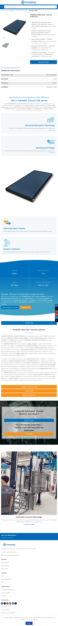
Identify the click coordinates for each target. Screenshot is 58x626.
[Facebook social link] (2, 603)
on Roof (54, 87)
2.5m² (55, 79)
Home (3, 10)
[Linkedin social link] (13, 603)
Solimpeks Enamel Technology (29, 517)
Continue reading (29, 524)
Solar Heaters (10, 10)
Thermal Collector (51, 74)
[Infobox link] (29, 123)
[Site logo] (28, 2)
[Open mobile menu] (1, 6)
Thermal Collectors (21, 10)
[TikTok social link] (15, 603)
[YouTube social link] (10, 603)
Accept (29, 623)
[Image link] (9, 544)
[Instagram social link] (7, 603)
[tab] (29, 323)
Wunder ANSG (33, 10)
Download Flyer (43, 62)
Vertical (54, 83)
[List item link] (29, 552)
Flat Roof (49, 87)
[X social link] (5, 603)
